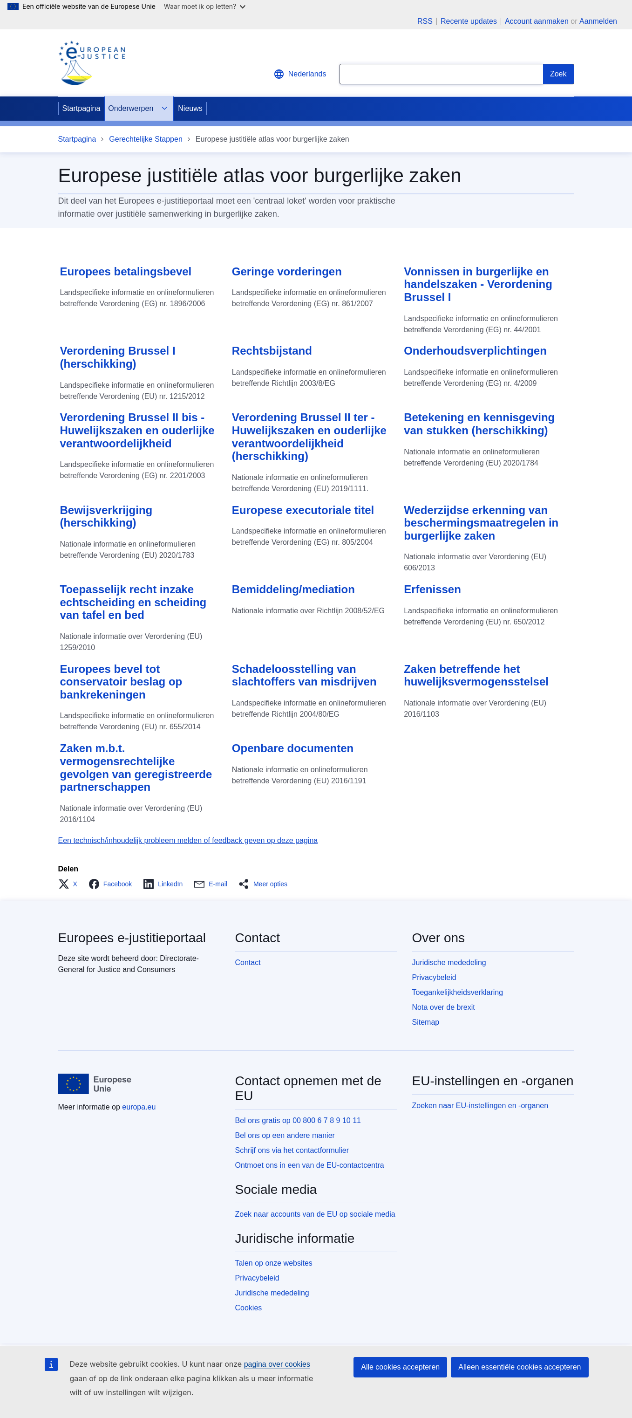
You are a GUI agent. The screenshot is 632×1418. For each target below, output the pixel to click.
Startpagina (81, 108)
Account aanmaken (537, 21)
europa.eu (139, 1107)
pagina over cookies (277, 1364)
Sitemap (426, 1022)
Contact (248, 962)
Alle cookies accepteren (400, 1367)
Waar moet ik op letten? (204, 6)
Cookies (248, 1308)
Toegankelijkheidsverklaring (457, 992)
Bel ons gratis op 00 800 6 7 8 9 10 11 (298, 1120)
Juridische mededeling (449, 962)
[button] (70, 884)
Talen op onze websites (274, 1263)
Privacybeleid (434, 977)
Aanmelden (598, 21)
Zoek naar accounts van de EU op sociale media (315, 1214)
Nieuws (190, 108)
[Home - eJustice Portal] (91, 63)
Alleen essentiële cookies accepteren (519, 1367)
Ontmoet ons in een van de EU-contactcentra (309, 1165)
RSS (425, 21)
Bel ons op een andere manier (285, 1135)
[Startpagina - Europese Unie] (95, 1084)
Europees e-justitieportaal (132, 938)
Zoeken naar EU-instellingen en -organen (480, 1106)
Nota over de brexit (443, 1007)
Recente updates (469, 21)
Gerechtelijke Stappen (145, 139)
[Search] (558, 74)
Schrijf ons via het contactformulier (292, 1150)
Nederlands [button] (299, 74)
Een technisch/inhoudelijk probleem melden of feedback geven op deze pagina (188, 840)
